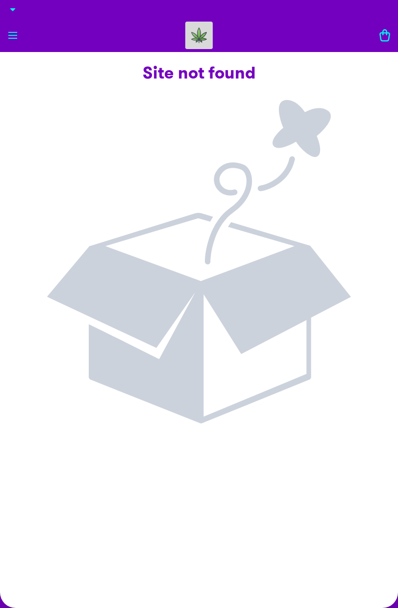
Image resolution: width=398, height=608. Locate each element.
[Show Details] (13, 9)
